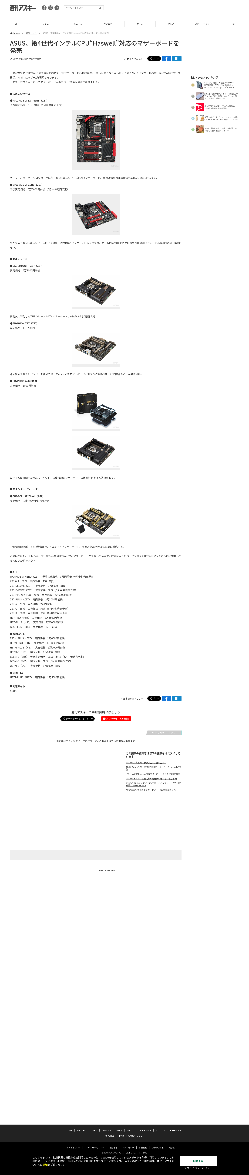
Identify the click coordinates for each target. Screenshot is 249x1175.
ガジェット (109, 23)
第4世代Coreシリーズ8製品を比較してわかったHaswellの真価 (153, 768)
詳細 (45, 1164)
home (15, 33)
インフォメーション (172, 1046)
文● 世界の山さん (133, 58)
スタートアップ (202, 23)
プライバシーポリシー (94, 1063)
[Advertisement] (181, 9)
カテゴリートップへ (163, 732)
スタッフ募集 (158, 1063)
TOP (15, 23)
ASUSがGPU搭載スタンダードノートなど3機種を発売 (151, 790)
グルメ (171, 23)
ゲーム (140, 23)
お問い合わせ (128, 1063)
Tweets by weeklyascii (107, 870)
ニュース (78, 23)
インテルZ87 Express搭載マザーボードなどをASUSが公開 (153, 774)
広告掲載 (143, 1063)
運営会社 (113, 1063)
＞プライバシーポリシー (198, 1168)
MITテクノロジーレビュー (131, 1051)
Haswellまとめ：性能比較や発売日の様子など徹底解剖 (151, 778)
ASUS (13, 691)
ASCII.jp (109, 1051)
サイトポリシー (73, 1063)
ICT (233, 23)
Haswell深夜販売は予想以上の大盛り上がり (146, 762)
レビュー (47, 23)
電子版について (175, 1063)
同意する (198, 1160)
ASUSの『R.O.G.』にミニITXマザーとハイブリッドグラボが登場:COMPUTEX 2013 (153, 784)
